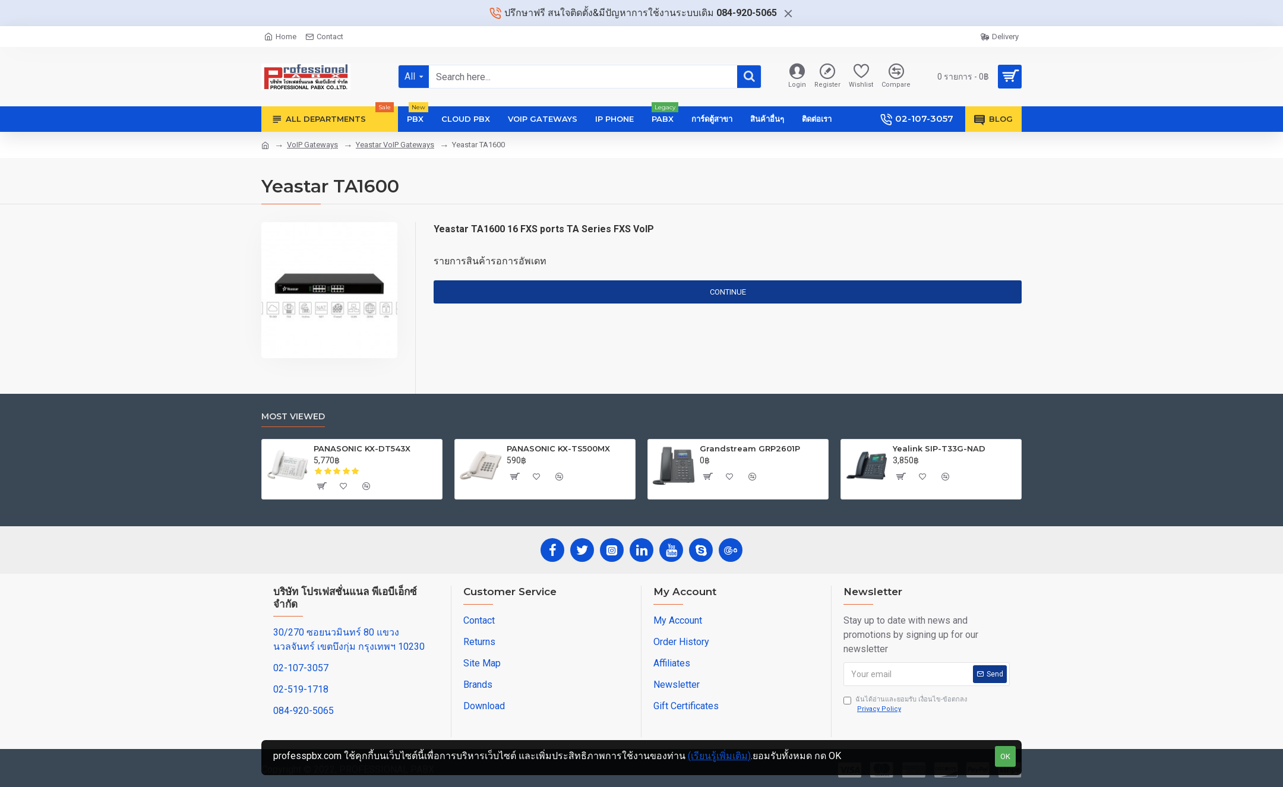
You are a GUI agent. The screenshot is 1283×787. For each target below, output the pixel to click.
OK (1005, 756)
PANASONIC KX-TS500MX (558, 448)
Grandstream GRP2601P (750, 448)
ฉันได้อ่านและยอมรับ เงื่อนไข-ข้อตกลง (905, 705)
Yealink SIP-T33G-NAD (939, 448)
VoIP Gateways (312, 144)
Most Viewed (293, 417)
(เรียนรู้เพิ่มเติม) (719, 755)
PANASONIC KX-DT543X (362, 448)
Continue (728, 291)
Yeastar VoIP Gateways (395, 144)
